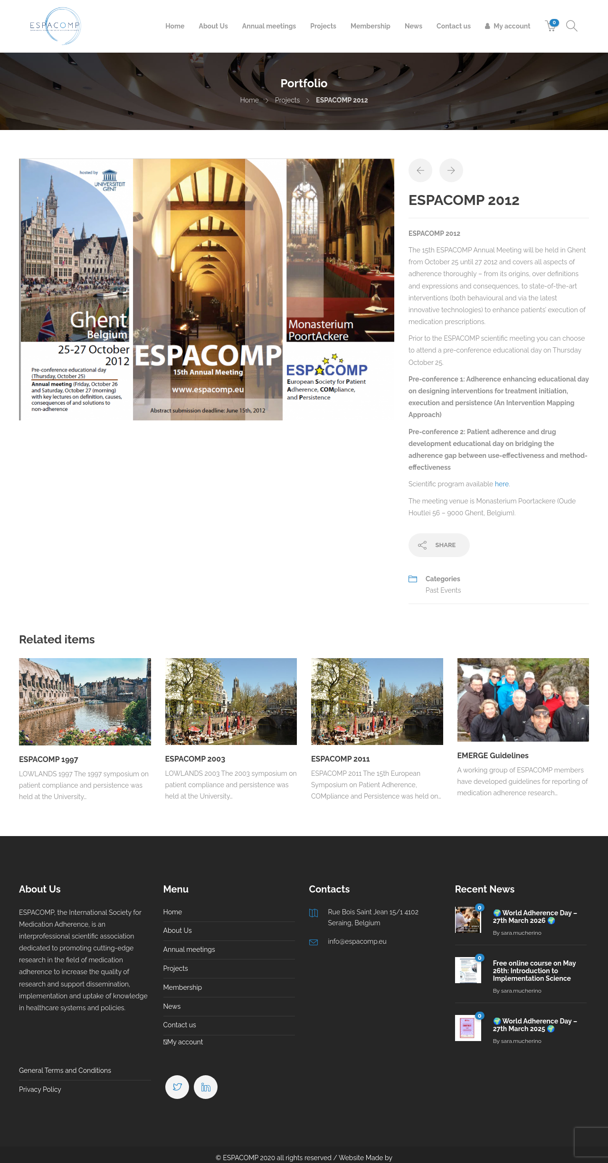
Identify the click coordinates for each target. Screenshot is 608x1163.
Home (174, 26)
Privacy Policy (40, 1089)
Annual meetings (269, 26)
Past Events (443, 590)
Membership (370, 26)
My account (512, 26)
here (502, 484)
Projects (323, 26)
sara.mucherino (521, 933)
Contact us (454, 26)
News (413, 26)
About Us (213, 26)
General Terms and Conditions (65, 1070)
